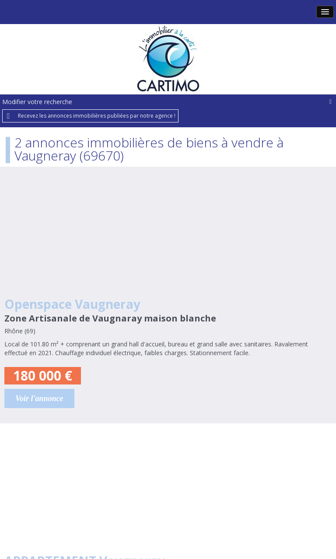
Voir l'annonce (39, 398)
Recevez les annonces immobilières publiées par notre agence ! (96, 115)
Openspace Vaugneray (72, 304)
